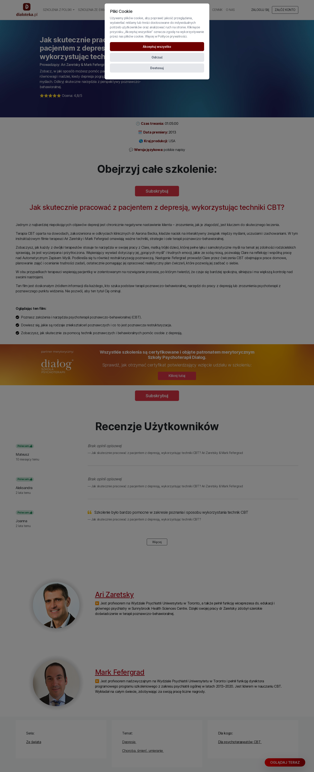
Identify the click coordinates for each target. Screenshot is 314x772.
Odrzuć (157, 57)
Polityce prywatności (172, 36)
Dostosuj (157, 68)
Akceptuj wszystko (157, 46)
